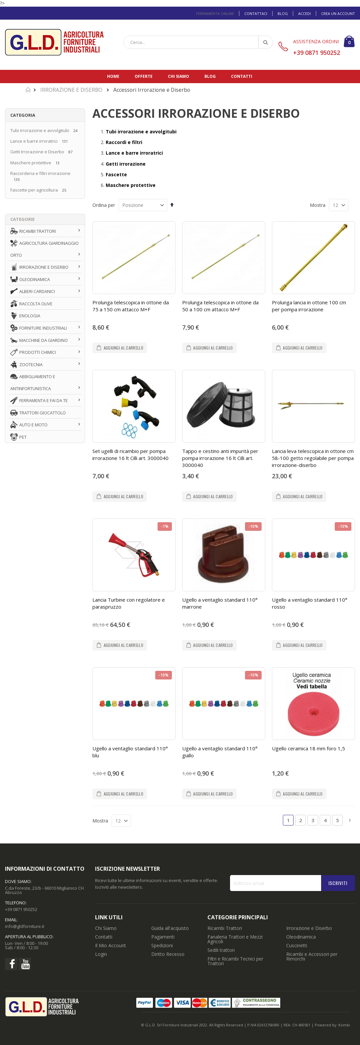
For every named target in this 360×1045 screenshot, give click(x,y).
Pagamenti (163, 937)
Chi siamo (178, 76)
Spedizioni (162, 945)
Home (113, 76)
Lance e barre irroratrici (34, 141)
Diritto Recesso (167, 954)
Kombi (344, 1024)
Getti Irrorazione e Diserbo (37, 152)
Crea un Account (338, 13)
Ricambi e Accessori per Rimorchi (311, 956)
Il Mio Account (110, 945)
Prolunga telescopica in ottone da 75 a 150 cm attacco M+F (130, 306)
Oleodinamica (301, 937)
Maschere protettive (30, 163)
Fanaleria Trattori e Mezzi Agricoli (235, 939)
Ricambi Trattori (224, 928)
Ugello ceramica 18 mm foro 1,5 (308, 748)
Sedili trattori (221, 950)
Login (101, 954)
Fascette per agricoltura (34, 190)
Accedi (304, 13)
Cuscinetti (296, 945)
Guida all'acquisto (170, 928)
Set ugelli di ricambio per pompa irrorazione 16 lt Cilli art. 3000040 (130, 454)
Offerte (144, 76)
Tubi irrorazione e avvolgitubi (40, 130)
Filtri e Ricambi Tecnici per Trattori (235, 961)
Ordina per (103, 205)
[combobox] (198, 42)
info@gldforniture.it (24, 926)
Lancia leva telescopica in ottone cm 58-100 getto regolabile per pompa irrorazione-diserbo (313, 458)
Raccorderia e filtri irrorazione (40, 173)
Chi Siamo (106, 928)
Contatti (241, 76)
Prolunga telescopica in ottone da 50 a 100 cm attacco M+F (220, 306)
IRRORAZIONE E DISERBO (71, 89)
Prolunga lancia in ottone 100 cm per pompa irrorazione (309, 306)
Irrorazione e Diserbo (309, 928)
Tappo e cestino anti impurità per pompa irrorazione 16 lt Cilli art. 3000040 (220, 458)
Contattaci (255, 13)
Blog (283, 13)
